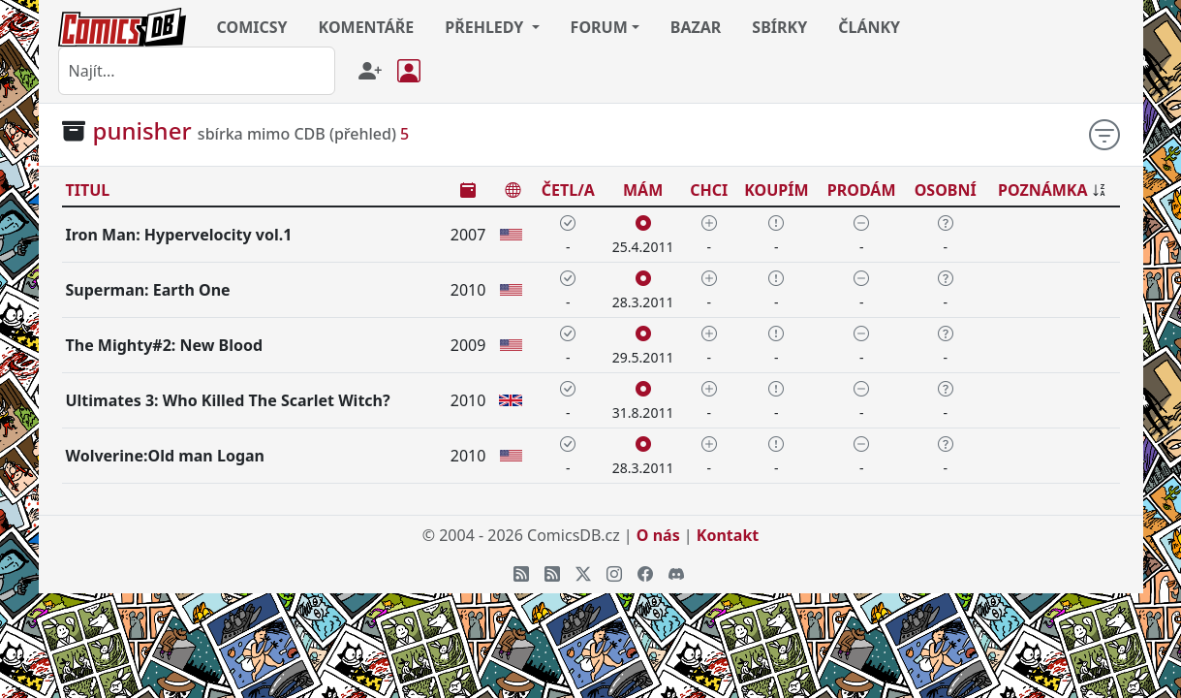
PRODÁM (861, 190)
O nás (658, 535)
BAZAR (696, 27)
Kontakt (728, 535)
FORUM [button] (599, 27)
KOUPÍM (776, 190)
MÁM (643, 190)
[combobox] (196, 71)
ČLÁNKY (869, 27)
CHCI (709, 190)
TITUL (88, 190)
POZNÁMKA (1043, 190)
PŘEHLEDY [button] (486, 27)
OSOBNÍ (946, 190)
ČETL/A (568, 190)
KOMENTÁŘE (367, 27)
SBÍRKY (779, 27)
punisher (142, 130)
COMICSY (252, 27)
